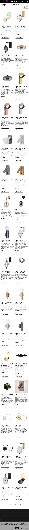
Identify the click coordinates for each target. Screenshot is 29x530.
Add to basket (5, 37)
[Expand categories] (1, 1)
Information (14, 510)
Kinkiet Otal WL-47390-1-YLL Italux (21, 87)
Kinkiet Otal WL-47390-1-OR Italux (7, 118)
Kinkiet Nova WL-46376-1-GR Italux (7, 179)
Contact (3, 519)
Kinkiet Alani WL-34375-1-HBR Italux (21, 457)
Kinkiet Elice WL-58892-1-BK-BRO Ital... (7, 395)
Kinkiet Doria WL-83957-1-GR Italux (21, 395)
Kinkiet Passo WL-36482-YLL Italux (19, 56)
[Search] (4, 1)
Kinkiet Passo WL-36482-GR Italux (5, 87)
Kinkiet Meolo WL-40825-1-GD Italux (6, 210)
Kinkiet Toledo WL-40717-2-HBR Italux (6, 25)
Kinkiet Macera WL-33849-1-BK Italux (6, 241)
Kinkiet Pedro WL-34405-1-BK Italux (5, 56)
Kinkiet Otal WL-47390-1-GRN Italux (21, 118)
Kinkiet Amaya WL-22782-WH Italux (6, 426)
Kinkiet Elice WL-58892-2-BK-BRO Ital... (21, 364)
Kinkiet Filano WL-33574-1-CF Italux (7, 333)
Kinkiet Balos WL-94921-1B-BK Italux (21, 487)
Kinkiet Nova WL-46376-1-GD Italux (21, 179)
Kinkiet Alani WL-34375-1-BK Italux (7, 487)
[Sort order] (27, 8)
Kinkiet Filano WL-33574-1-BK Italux (21, 333)
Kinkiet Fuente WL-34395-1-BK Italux (6, 272)
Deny (21, 528)
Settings (26, 528)
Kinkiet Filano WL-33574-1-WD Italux (7, 303)
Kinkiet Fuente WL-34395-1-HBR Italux (20, 241)
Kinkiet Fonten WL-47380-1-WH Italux (20, 272)
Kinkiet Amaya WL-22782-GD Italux (20, 426)
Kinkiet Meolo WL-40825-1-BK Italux (19, 210)
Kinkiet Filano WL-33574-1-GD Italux (21, 303)
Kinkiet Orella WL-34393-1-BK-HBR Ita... (7, 149)
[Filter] (24, 8)
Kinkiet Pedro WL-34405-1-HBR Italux (20, 25)
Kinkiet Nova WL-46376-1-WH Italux (21, 149)
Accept (17, 528)
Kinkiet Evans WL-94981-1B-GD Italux (7, 364)
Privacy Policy (3, 525)
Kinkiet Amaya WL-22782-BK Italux (6, 457)
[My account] (28, 1)
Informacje (14, 514)
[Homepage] (14, 1)
